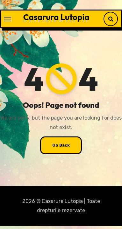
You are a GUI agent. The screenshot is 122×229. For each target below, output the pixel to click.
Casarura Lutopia (56, 17)
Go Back (61, 145)
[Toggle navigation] (7, 19)
